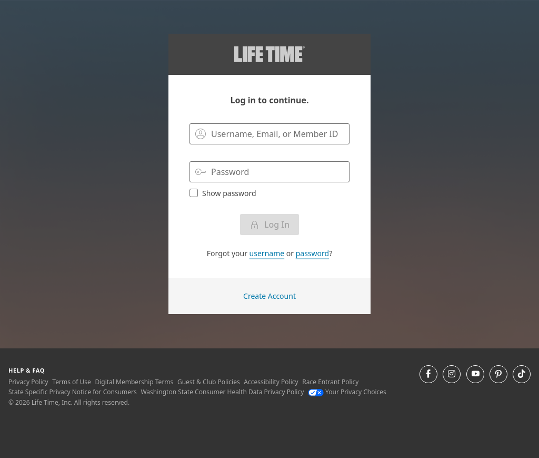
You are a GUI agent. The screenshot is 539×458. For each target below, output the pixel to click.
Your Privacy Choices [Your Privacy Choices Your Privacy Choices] (347, 391)
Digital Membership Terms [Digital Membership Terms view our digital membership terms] (134, 381)
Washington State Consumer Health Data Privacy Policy (222, 391)
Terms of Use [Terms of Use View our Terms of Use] (71, 381)
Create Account (269, 296)
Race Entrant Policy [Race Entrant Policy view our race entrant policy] (330, 381)
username (267, 253)
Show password (222, 193)
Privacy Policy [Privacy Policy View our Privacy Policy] (28, 381)
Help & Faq (26, 370)
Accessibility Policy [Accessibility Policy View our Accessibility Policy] (271, 381)
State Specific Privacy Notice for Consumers (72, 391)
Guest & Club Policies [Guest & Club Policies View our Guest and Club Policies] (208, 381)
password (312, 253)
